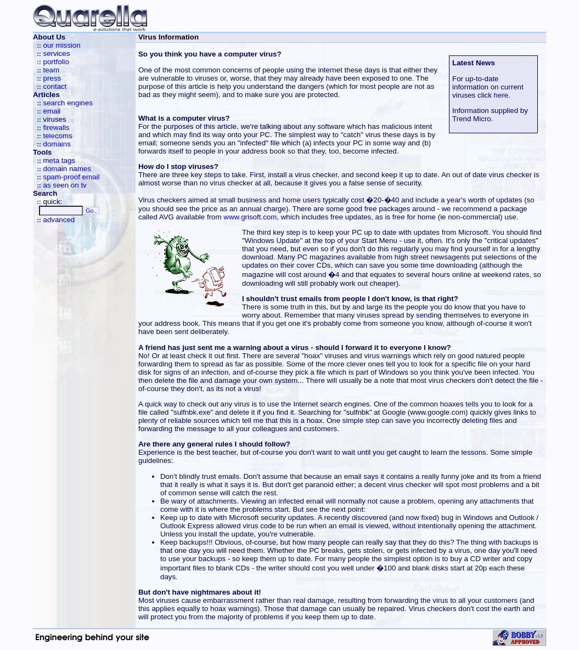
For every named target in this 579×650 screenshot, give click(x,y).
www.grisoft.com (250, 217)
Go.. (91, 210)
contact (54, 86)
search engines (67, 103)
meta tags (59, 160)
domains (56, 144)
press (52, 78)
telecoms (57, 136)
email (51, 111)
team (51, 70)
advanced (59, 220)
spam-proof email (71, 177)
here (501, 95)
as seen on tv (64, 185)
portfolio (56, 62)
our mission (61, 45)
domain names (67, 169)
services (56, 53)
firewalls (56, 127)
